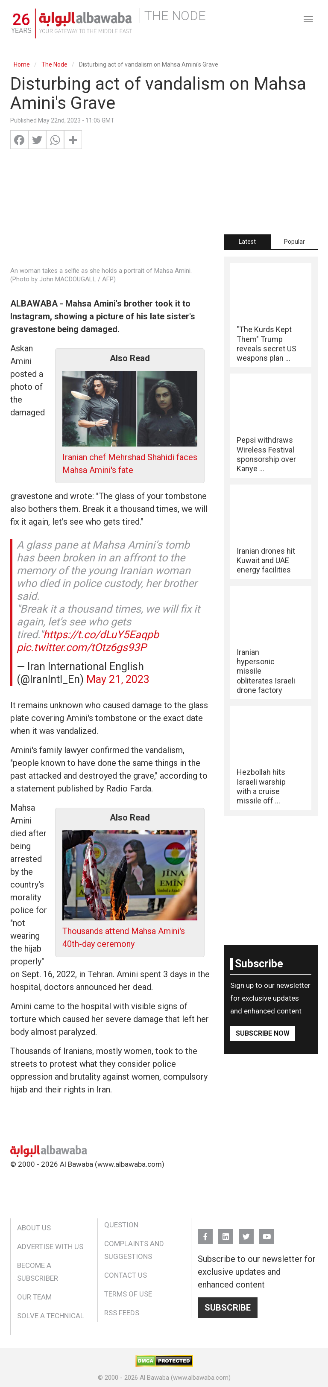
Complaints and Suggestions (134, 1250)
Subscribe (228, 1307)
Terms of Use (128, 1294)
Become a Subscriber (37, 1271)
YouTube (267, 1232)
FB (205, 1232)
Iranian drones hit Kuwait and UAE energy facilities (266, 560)
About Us (34, 1227)
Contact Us (125, 1275)
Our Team (34, 1297)
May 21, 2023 (117, 679)
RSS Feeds (121, 1312)
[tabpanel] (271, 536)
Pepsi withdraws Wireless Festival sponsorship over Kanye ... (266, 454)
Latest (247, 241)
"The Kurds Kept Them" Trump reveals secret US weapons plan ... (266, 343)
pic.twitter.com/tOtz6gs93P (81, 647)
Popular (294, 241)
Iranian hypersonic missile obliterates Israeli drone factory (266, 671)
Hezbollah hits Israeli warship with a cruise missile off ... (261, 786)
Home (22, 64)
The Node (54, 64)
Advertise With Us (50, 1246)
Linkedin (226, 1232)
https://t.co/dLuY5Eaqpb (101, 634)
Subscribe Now (263, 1033)
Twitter (246, 1232)
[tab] (247, 241)
